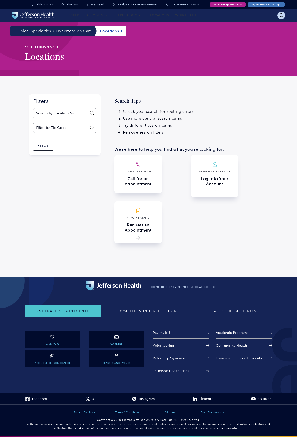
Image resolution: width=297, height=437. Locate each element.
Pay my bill (98, 4)
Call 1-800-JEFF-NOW (186, 4)
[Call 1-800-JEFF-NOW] (234, 311)
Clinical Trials (44, 4)
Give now (72, 4)
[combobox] (60, 113)
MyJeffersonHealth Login (266, 4)
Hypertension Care (74, 31)
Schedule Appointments (228, 4)
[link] (181, 333)
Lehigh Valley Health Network (138, 4)
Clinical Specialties (33, 31)
